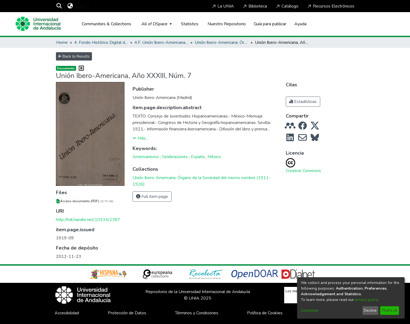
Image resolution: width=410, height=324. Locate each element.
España (198, 157)
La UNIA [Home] (222, 6)
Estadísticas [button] (303, 102)
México (214, 157)
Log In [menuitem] (81, 6)
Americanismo (146, 157)
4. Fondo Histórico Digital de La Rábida (101, 42)
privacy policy (366, 299)
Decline (370, 310)
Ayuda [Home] (300, 24)
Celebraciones (175, 157)
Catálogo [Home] (286, 6)
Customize (309, 310)
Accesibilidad (67, 313)
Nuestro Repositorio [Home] (227, 24)
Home (62, 42)
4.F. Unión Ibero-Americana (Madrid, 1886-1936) (161, 42)
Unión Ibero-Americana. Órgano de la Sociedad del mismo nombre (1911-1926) (221, 42)
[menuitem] (70, 6)
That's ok (389, 310)
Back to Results (74, 56)
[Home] (38, 23)
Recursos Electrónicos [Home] (330, 6)
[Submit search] (59, 6)
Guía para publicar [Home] (270, 24)
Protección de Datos (127, 313)
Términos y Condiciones (196, 313)
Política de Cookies (265, 313)
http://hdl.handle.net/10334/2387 (88, 220)
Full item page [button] (152, 197)
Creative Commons (303, 171)
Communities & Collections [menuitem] (106, 24)
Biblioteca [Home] (254, 6)
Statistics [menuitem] (189, 24)
